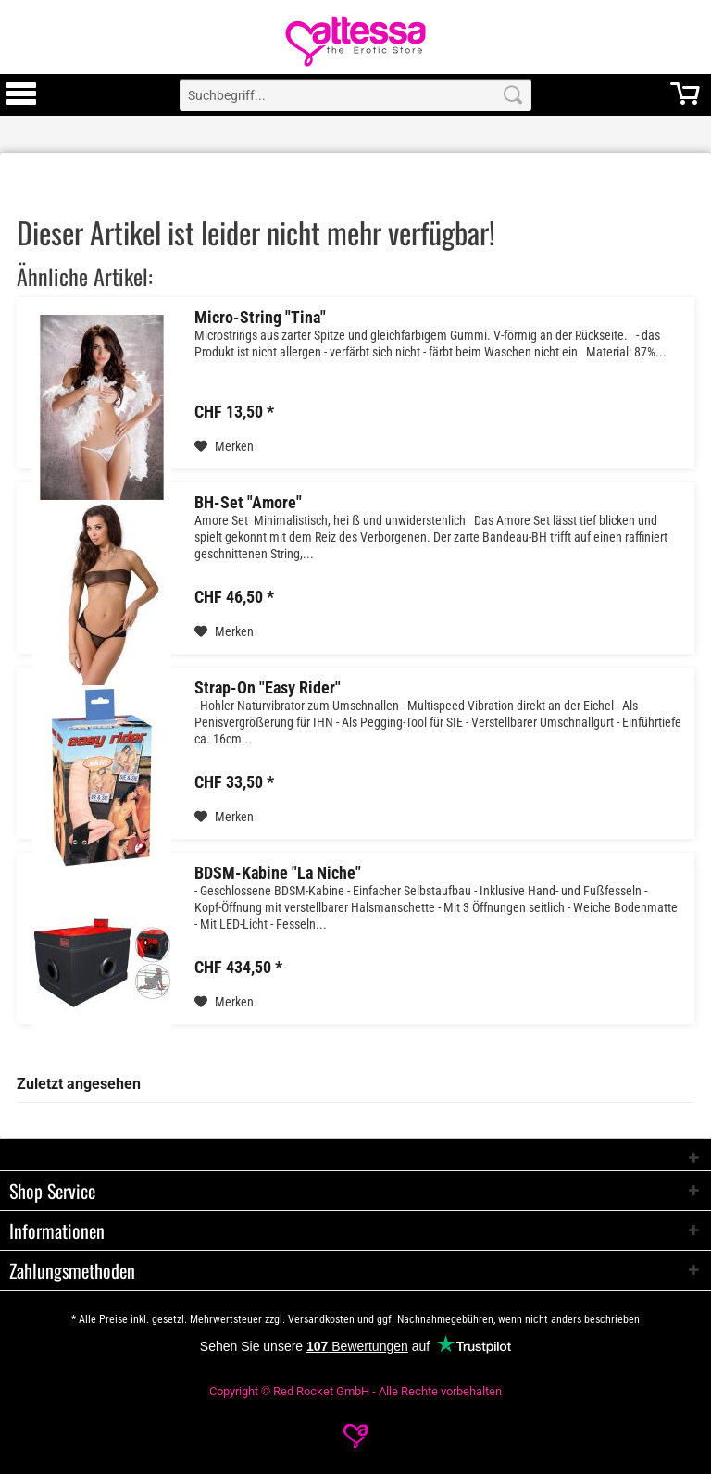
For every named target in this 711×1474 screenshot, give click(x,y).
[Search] (512, 95)
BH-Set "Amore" (248, 502)
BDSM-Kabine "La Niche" (277, 873)
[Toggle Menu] (21, 101)
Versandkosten (321, 1319)
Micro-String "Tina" (260, 317)
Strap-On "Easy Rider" (267, 688)
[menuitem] (21, 95)
